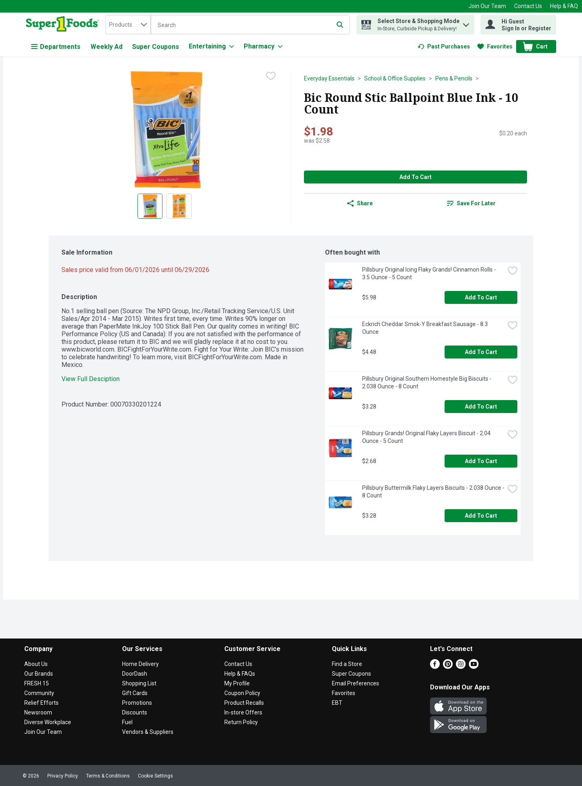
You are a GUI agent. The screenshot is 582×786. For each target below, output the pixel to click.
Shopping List (139, 683)
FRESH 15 (36, 683)
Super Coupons (155, 47)
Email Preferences (355, 683)
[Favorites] (495, 46)
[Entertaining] (211, 46)
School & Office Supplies (395, 78)
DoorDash (134, 673)
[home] (64, 24)
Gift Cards (135, 693)
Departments (55, 47)
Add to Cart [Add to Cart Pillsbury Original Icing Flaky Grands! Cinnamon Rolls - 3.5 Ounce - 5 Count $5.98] (481, 297)
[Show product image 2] (179, 206)
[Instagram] (461, 666)
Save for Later (471, 203)
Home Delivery (140, 664)
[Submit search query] (339, 24)
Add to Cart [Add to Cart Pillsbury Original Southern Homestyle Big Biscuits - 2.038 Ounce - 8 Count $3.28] (481, 406)
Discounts (134, 712)
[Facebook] (435, 666)
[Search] (250, 25)
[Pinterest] (448, 666)
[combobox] (128, 24)
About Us (36, 664)
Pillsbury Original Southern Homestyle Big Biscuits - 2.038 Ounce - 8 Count (427, 382)
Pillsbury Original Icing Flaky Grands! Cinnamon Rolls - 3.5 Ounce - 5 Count (429, 273)
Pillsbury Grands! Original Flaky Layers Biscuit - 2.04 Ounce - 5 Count (427, 437)
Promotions (137, 703)
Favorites (343, 693)
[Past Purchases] (444, 46)
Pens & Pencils (453, 78)
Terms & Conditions (108, 776)
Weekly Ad (106, 47)
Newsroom (38, 712)
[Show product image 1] (149, 206)
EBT (337, 703)
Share (360, 203)
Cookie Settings (155, 776)
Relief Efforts (41, 703)
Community (39, 693)
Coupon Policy (242, 693)
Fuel (127, 722)
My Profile (237, 683)
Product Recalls (244, 703)
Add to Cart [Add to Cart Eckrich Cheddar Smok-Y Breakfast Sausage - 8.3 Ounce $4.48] (481, 352)
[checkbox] (271, 76)
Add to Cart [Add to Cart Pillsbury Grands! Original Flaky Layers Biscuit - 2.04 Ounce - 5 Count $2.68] (481, 461)
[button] (466, 23)
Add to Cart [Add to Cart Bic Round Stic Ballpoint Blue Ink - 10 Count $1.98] (415, 177)
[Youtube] (474, 666)
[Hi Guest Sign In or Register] (518, 24)
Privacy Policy (62, 776)
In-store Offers (243, 712)
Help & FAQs (239, 673)
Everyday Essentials (329, 78)
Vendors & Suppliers (147, 732)
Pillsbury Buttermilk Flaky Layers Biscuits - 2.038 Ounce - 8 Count (433, 492)
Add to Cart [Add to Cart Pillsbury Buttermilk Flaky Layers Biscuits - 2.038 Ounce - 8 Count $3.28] (481, 515)
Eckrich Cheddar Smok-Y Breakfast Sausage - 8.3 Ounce (425, 328)
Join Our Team (487, 6)
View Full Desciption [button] (90, 379)
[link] (444, 46)
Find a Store (347, 664)
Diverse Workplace (47, 722)
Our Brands (38, 673)
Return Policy (241, 722)
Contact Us (528, 6)
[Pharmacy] (263, 46)
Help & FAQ (564, 6)
